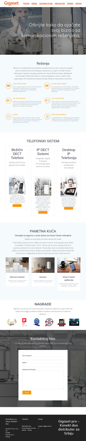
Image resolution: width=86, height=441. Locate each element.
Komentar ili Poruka (29, 373)
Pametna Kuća (60, 3)
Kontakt (79, 3)
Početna (26, 3)
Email (24, 366)
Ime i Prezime (27, 359)
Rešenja (34, 3)
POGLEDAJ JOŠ (17, 208)
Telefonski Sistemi (46, 3)
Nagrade (70, 3)
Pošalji (27, 396)
